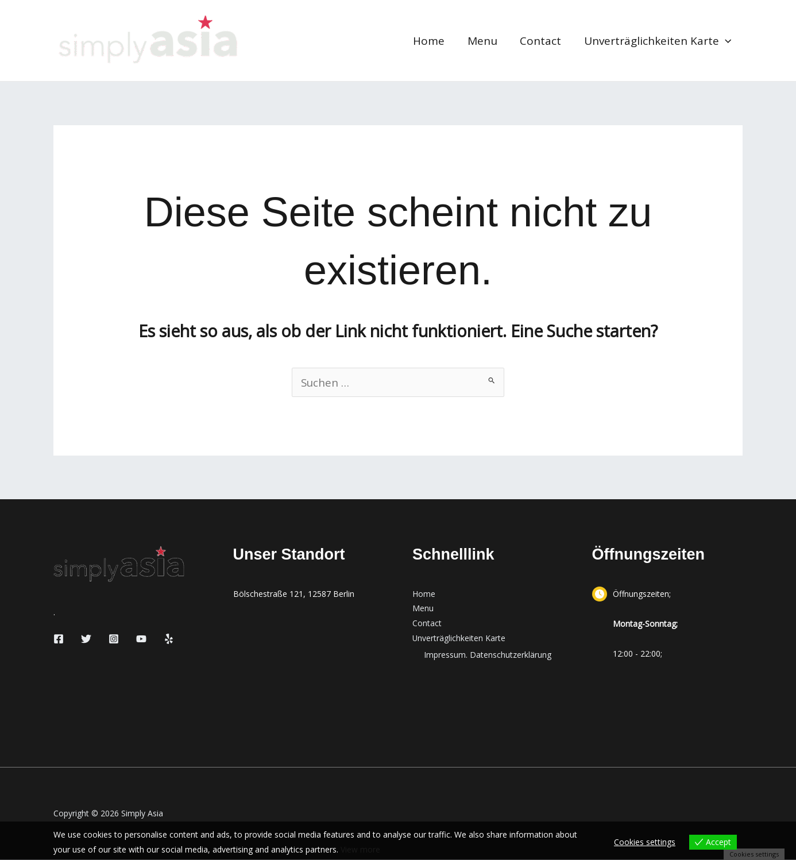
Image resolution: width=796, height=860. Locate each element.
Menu (485, 40)
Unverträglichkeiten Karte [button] (658, 41)
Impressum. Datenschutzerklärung (487, 655)
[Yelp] (169, 639)
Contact (542, 40)
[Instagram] (114, 639)
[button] (726, 41)
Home (432, 40)
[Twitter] (86, 639)
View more (360, 849)
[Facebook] (58, 639)
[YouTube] (141, 639)
